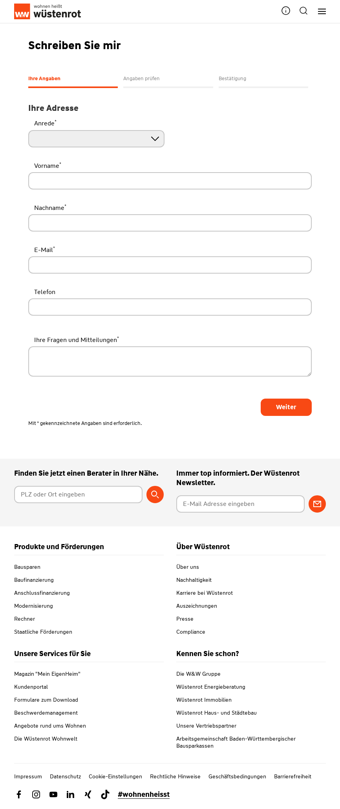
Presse (185, 618)
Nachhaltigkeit (194, 579)
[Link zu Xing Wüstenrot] (88, 794)
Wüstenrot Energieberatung (210, 686)
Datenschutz (65, 776)
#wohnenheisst (144, 794)
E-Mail (44, 249)
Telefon (44, 292)
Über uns (187, 566)
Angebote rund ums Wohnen (50, 725)
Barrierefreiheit (292, 776)
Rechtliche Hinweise (175, 776)
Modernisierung (33, 605)
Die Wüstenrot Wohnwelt (45, 738)
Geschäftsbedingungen (237, 776)
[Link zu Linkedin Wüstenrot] (70, 794)
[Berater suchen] (155, 494)
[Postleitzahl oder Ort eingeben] (78, 494)
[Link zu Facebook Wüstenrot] (19, 794)
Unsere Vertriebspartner (206, 725)
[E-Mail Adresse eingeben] (240, 504)
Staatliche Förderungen (43, 631)
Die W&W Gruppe (198, 673)
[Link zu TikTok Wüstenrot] (105, 794)
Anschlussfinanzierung (42, 592)
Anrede (45, 123)
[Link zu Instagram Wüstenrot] (36, 794)
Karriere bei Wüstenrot (204, 592)
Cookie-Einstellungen (115, 776)
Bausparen (27, 566)
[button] (286, 11)
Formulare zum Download (46, 699)
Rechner (24, 618)
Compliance (190, 631)
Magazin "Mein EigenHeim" (47, 673)
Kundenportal (31, 686)
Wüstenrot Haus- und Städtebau (216, 712)
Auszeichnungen (196, 605)
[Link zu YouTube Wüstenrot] (53, 794)
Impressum (28, 776)
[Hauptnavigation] (319, 11)
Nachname (50, 207)
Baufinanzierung (34, 579)
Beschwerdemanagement (46, 712)
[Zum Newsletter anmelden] (317, 504)
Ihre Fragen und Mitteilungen (76, 339)
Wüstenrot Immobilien (204, 699)
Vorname (47, 165)
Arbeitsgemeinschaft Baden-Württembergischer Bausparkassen (236, 742)
